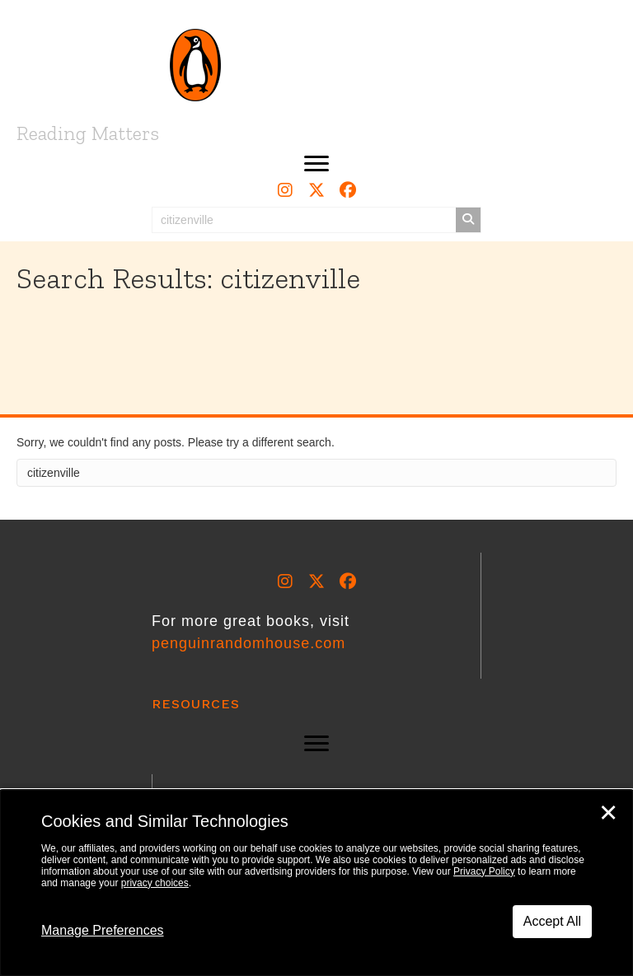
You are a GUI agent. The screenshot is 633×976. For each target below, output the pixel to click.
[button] (316, 164)
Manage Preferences (102, 930)
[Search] (316, 473)
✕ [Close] (608, 813)
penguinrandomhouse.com (248, 643)
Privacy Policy (484, 871)
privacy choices (155, 883)
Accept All (552, 921)
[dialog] (316, 883)
